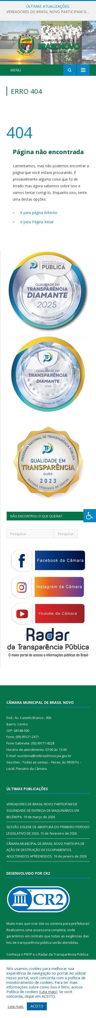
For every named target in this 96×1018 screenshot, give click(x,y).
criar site (37, 930)
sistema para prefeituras (69, 930)
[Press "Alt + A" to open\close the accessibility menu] (89, 515)
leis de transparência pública (28, 949)
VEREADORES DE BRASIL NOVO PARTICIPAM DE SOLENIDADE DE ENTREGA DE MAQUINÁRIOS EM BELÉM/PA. (49, 12)
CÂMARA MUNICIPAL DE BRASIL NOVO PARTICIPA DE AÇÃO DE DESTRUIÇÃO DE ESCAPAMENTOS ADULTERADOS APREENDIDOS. (45, 856)
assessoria (41, 936)
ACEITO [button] (36, 1006)
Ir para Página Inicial (37, 228)
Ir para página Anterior (38, 219)
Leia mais (48, 991)
